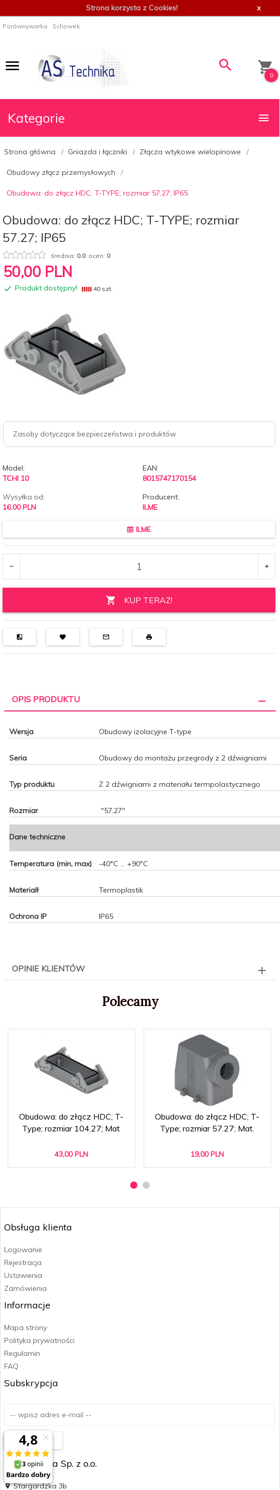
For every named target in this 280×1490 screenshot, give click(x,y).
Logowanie (23, 1249)
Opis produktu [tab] (46, 699)
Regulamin (22, 1353)
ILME (150, 507)
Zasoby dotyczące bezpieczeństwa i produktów (94, 434)
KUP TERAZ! (139, 600)
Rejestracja (23, 1262)
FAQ (11, 1366)
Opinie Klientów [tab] (48, 968)
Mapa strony (25, 1327)
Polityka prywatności (39, 1340)
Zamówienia (25, 1288)
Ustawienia (23, 1275)
